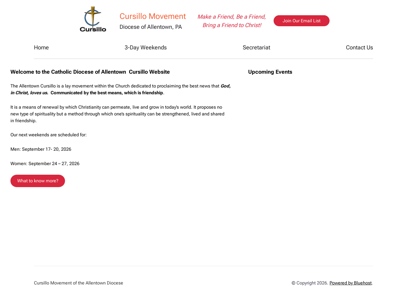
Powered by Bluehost (351, 283)
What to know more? (38, 180)
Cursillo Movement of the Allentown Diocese (78, 283)
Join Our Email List (302, 20)
